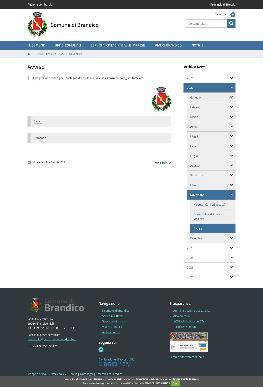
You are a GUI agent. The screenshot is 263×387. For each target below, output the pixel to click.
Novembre (75, 54)
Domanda (40, 138)
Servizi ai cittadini (113, 316)
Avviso (38, 121)
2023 (210, 248)
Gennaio (211, 97)
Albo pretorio (181, 316)
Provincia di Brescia (222, 4)
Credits (117, 374)
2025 (210, 267)
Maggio (211, 136)
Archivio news (111, 332)
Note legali (87, 374)
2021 (210, 78)
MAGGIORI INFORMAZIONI (158, 383)
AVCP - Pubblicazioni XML (189, 321)
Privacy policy (57, 374)
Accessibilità (103, 374)
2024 (210, 257)
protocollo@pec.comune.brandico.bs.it (52, 339)
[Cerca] (231, 23)
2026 (210, 277)
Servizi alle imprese (114, 321)
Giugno (211, 146)
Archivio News (43, 54)
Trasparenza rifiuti (184, 326)
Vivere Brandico (112, 326)
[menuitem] (36, 45)
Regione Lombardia (40, 4)
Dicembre (211, 238)
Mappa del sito (37, 374)
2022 (61, 54)
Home (30, 54)
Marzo (211, 117)
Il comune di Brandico (116, 310)
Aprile (211, 126)
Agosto (211, 165)
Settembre (211, 175)
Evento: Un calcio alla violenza (207, 216)
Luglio (211, 156)
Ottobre (211, 185)
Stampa (163, 162)
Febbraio (211, 107)
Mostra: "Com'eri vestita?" (210, 204)
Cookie (73, 374)
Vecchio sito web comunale (187, 357)
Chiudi (175, 383)
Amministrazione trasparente (191, 310)
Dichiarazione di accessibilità (116, 359)
